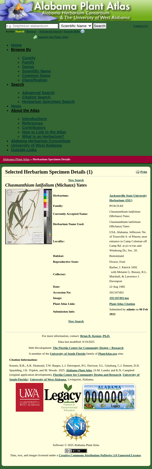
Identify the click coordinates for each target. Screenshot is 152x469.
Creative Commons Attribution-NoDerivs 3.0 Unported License (100, 455)
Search (19, 31)
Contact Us (140, 25)
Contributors (34, 127)
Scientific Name (36, 71)
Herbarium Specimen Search (48, 101)
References (32, 123)
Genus (28, 67)
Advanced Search (50, 31)
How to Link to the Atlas (44, 132)
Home (16, 45)
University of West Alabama (36, 145)
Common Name (36, 75)
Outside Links (24, 150)
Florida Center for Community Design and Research (87, 374)
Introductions (34, 119)
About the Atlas (25, 110)
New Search (76, 180)
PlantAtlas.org (107, 353)
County (28, 58)
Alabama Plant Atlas (16, 159)
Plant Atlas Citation (122, 303)
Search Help (72, 31)
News (16, 106)
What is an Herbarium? (43, 136)
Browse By (21, 49)
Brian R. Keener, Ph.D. (95, 335)
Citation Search (36, 97)
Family (28, 62)
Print (143, 171)
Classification (34, 80)
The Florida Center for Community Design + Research (88, 347)
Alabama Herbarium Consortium (40, 141)
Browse (31, 31)
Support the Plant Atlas (53, 36)
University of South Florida (68, 353)
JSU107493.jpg (119, 298)
